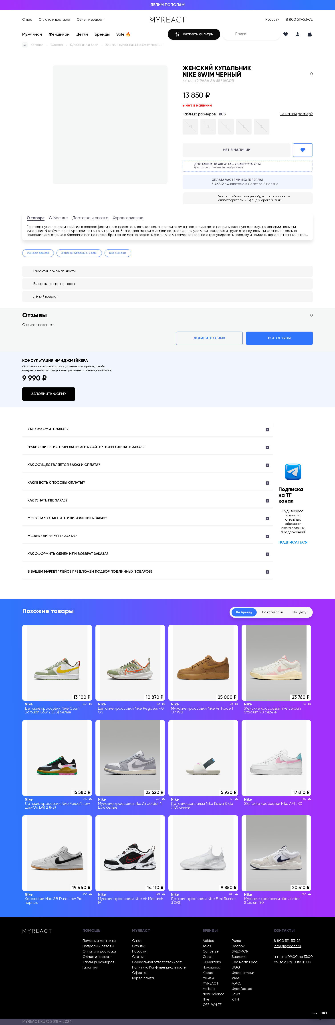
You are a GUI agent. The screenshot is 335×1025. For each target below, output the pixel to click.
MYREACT (210, 983)
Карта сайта (143, 978)
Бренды (102, 34)
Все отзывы (279, 338)
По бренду (244, 612)
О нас (27, 19)
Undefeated (242, 989)
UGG (236, 967)
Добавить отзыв (209, 338)
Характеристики (128, 218)
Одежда (56, 44)
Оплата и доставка (54, 19)
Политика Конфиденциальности (159, 967)
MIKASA (208, 978)
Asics (207, 946)
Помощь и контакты (99, 941)
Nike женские (118, 253)
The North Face (244, 962)
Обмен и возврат (90, 19)
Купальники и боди (84, 44)
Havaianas (211, 967)
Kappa (208, 973)
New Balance (213, 994)
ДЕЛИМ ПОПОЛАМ (167, 5)
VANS (236, 978)
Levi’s (236, 994)
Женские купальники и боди (79, 253)
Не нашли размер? (296, 114)
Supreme (239, 957)
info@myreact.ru (287, 946)
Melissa (209, 989)
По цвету (299, 612)
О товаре (35, 218)
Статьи (138, 957)
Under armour (243, 973)
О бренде (58, 218)
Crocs (207, 957)
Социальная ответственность (157, 962)
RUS (222, 114)
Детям (82, 34)
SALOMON (240, 951)
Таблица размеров (199, 114)
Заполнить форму (48, 394)
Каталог (37, 44)
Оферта (139, 973)
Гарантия (90, 967)
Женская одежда (38, 253)
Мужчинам (32, 34)
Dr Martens (212, 962)
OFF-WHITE (212, 1005)
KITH (235, 999)
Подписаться (292, 542)
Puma (236, 941)
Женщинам (59, 34)
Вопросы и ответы (98, 946)
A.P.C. (236, 983)
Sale (123, 34)
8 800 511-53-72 (299, 20)
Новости (272, 19)
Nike (206, 999)
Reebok (238, 946)
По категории (272, 612)
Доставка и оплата (90, 218)
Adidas (208, 941)
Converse (211, 951)
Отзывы (138, 946)
